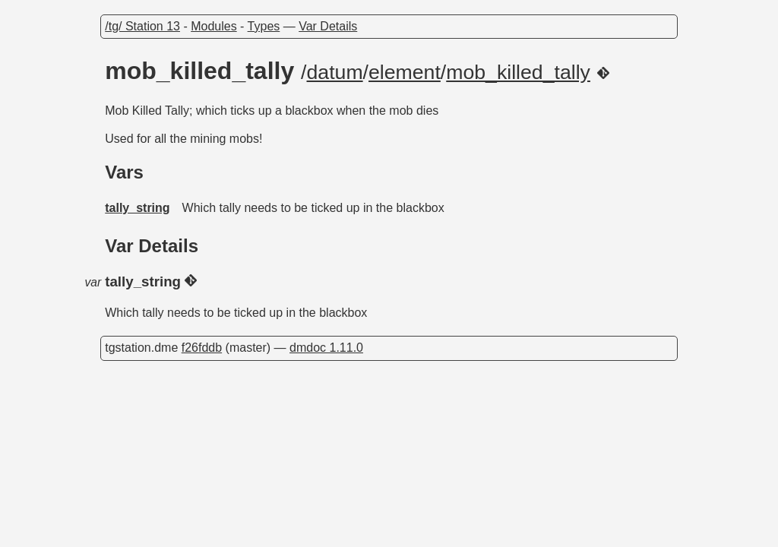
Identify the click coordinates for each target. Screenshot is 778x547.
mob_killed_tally (518, 72)
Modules (213, 26)
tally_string (137, 207)
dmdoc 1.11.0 (326, 347)
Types (264, 26)
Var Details (328, 26)
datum (335, 72)
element (404, 72)
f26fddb (202, 347)
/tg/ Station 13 (142, 26)
